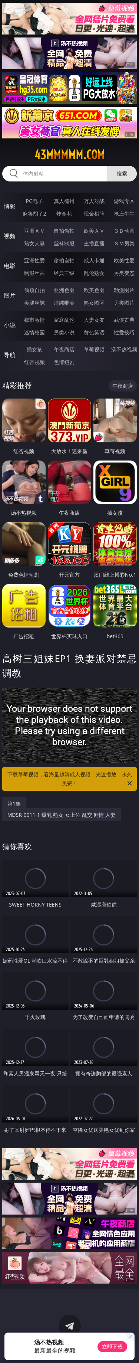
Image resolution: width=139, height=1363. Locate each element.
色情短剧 (64, 362)
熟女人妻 (34, 243)
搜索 (122, 173)
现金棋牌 (94, 213)
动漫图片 (124, 290)
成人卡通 (94, 260)
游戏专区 (124, 200)
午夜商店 (64, 349)
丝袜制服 (64, 243)
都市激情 (34, 319)
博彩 (10, 206)
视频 (10, 236)
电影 (10, 266)
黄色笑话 (94, 332)
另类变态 (124, 272)
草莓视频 (94, 349)
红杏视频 (34, 362)
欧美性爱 (124, 260)
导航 (10, 355)
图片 (10, 295)
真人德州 (64, 200)
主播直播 (94, 243)
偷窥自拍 (34, 290)
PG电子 (34, 200)
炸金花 (64, 213)
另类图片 (124, 302)
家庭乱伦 (64, 319)
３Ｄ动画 (124, 230)
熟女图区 (94, 302)
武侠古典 (124, 319)
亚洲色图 (64, 290)
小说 (10, 325)
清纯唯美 (64, 302)
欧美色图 (94, 290)
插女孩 (34, 349)
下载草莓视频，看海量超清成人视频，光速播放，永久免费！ (70, 779)
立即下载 (112, 1346)
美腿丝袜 (34, 302)
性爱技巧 (124, 332)
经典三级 (64, 272)
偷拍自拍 (64, 260)
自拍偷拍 (64, 230)
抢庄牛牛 (124, 213)
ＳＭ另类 (124, 243)
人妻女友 (94, 319)
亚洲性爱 (34, 260)
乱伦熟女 (94, 272)
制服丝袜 (34, 272)
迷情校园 (34, 332)
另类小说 (64, 332)
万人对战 (94, 200)
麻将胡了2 (34, 213)
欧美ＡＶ (94, 230)
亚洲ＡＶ (34, 230)
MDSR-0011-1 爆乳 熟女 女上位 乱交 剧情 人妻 (61, 814)
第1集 (14, 803)
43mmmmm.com (69, 154)
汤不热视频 (124, 349)
